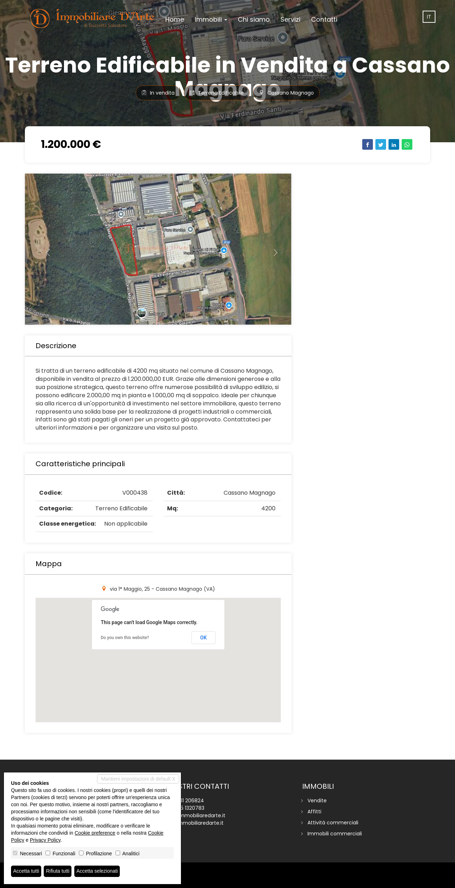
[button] (45, 249)
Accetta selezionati (97, 871)
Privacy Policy (45, 840)
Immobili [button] (211, 19)
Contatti (324, 19)
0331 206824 (188, 800)
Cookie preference (95, 833)
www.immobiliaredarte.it (194, 822)
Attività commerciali (332, 822)
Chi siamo (254, 19)
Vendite (317, 800)
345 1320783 (189, 808)
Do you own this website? (125, 637)
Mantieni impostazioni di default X (138, 779)
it (429, 16)
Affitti (314, 811)
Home (174, 19)
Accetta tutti (26, 871)
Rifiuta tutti (58, 871)
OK (203, 637)
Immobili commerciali (334, 833)
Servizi (290, 19)
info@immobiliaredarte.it (194, 815)
